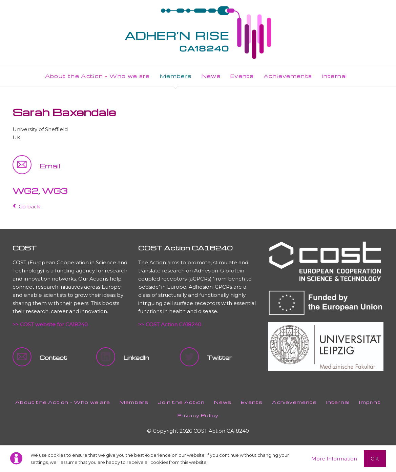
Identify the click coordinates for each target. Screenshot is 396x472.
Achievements (294, 402)
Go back (29, 206)
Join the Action (181, 402)
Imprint (369, 402)
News (222, 402)
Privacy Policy (198, 415)
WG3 (54, 191)
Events (252, 402)
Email (50, 165)
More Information (334, 458)
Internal (338, 402)
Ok (375, 459)
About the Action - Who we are (62, 402)
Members (134, 402)
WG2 (25, 191)
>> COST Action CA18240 (169, 324)
